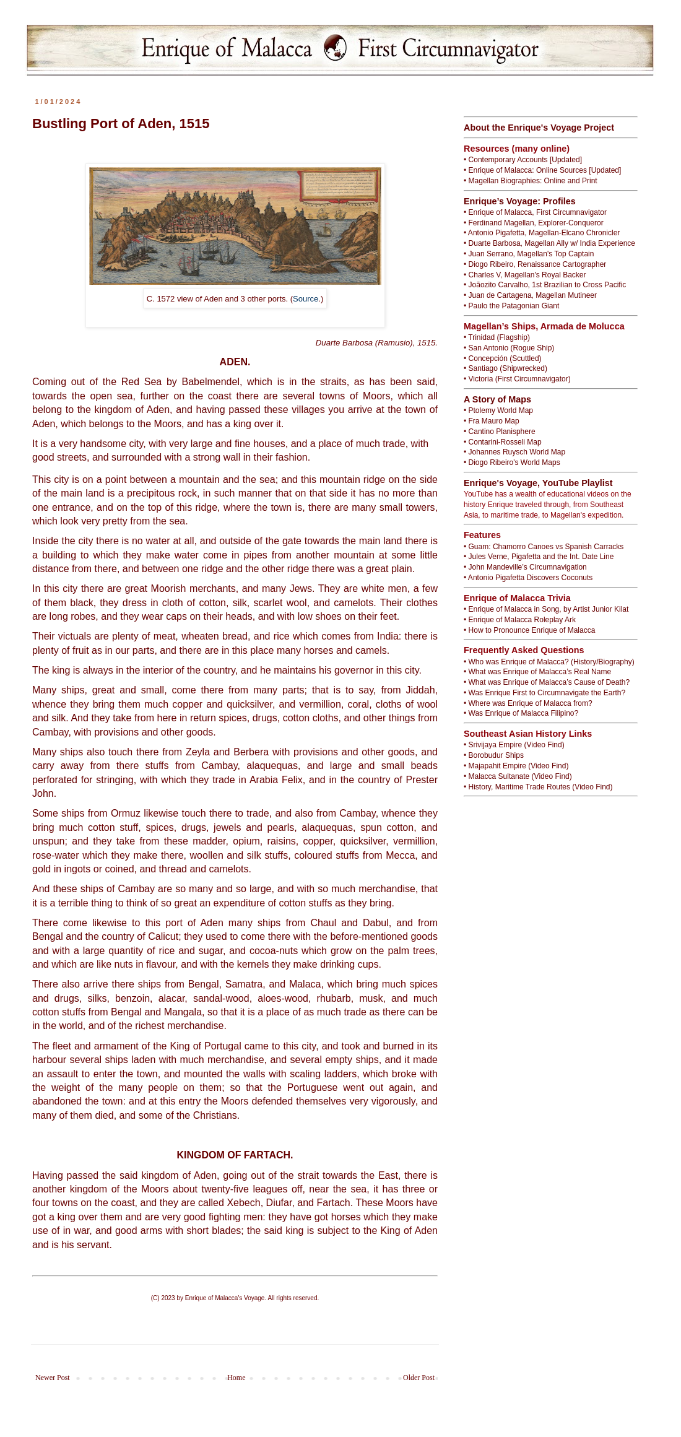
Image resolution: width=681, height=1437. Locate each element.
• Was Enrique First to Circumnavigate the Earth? (544, 692)
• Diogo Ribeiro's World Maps (512, 462)
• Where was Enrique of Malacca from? (528, 703)
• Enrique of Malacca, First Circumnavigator (535, 212)
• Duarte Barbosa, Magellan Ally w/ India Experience (549, 243)
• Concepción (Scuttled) (503, 358)
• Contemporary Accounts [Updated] (523, 159)
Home (236, 1377)
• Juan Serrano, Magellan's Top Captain (529, 254)
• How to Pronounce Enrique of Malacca (529, 630)
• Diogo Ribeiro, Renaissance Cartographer (535, 264)
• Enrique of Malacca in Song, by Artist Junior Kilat (546, 609)
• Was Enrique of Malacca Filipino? (521, 713)
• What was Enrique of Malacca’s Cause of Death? (547, 682)
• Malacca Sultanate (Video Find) (518, 776)
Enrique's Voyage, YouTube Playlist (538, 483)
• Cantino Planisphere (500, 431)
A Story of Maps (497, 399)
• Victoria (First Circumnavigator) (517, 379)
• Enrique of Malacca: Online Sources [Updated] (542, 170)
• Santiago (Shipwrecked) (505, 368)
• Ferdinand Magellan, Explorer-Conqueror (534, 223)
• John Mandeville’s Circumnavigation (525, 567)
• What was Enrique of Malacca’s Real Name (537, 671)
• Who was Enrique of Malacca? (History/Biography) (549, 662)
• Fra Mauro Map (491, 421)
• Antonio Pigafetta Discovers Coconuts (528, 577)
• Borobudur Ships (494, 755)
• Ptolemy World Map (498, 410)
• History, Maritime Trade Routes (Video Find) (538, 787)
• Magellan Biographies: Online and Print (530, 180)
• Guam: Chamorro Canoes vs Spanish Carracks (543, 546)
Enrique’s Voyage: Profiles (520, 201)
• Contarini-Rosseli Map (503, 442)
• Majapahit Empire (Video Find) (516, 766)
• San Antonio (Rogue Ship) (509, 348)
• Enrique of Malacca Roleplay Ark (520, 619)
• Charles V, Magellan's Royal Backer (525, 275)
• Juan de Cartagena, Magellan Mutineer (530, 295)
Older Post (419, 1377)
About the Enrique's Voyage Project (539, 127)
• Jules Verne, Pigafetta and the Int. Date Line (539, 556)
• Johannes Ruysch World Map (514, 452)
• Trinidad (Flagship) (497, 337)
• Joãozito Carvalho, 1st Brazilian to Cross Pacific (545, 284)
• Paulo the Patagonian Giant (511, 306)
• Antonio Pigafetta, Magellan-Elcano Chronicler (542, 232)
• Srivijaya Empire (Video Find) (514, 744)
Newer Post (52, 1377)
